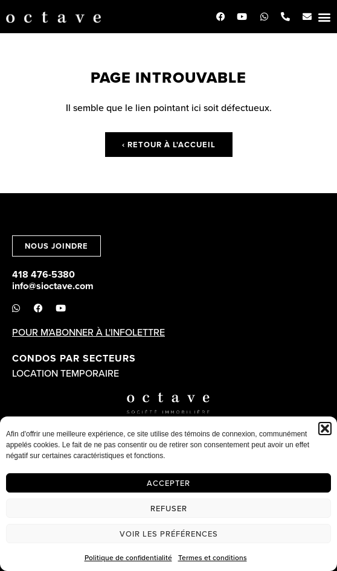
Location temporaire (65, 373)
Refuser (168, 508)
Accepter (168, 482)
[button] (325, 429)
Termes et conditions (212, 557)
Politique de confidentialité (128, 557)
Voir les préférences (169, 533)
